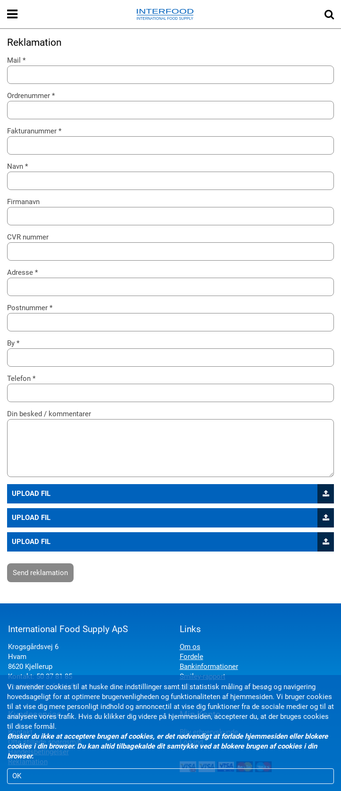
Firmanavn (23, 202)
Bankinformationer (209, 666)
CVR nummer (28, 237)
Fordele (191, 656)
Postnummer (27, 308)
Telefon (19, 378)
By (11, 343)
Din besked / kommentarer (49, 414)
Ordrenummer (28, 95)
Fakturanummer (32, 131)
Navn (15, 166)
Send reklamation (40, 573)
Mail (14, 60)
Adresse (20, 272)
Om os (190, 647)
